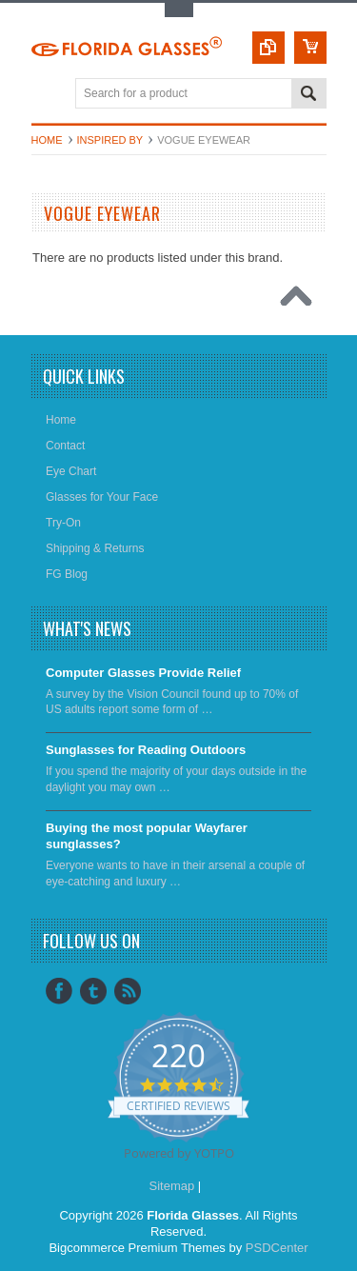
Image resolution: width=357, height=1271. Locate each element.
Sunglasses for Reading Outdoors (146, 750)
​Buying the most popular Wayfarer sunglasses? (147, 836)
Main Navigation (48, 94)
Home (47, 140)
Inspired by (110, 140)
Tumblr (93, 991)
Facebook (59, 991)
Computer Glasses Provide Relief (143, 672)
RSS (127, 991)
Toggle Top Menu (179, 10)
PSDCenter (277, 1248)
